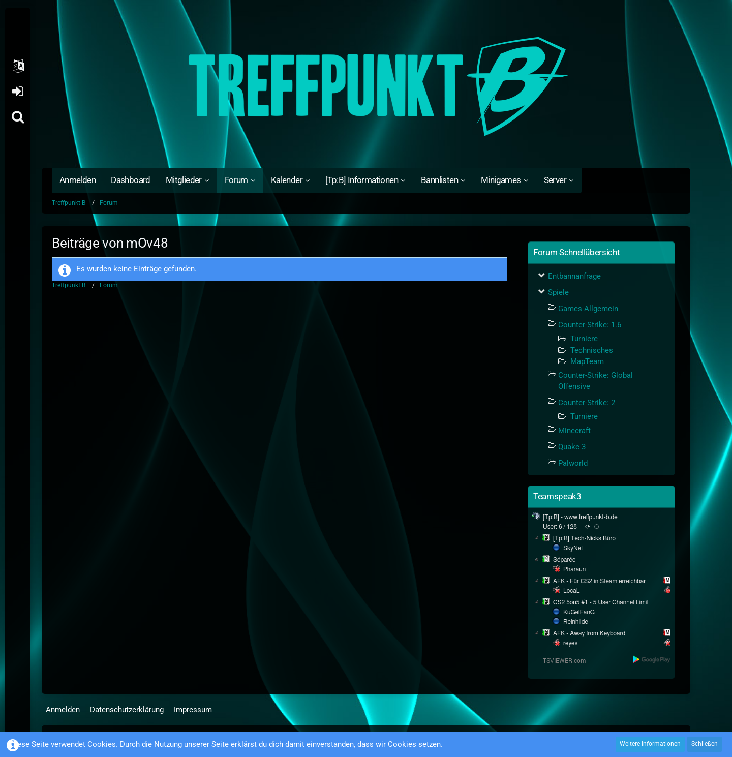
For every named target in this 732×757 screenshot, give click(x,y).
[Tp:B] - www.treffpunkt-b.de (580, 517)
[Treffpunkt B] (366, 86)
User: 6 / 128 (560, 527)
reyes (570, 643)
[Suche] (17, 117)
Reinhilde (575, 622)
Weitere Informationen (650, 743)
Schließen (704, 743)
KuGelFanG (579, 612)
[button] (17, 66)
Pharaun (574, 569)
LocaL (571, 591)
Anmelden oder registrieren (17, 91)
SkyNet (573, 548)
